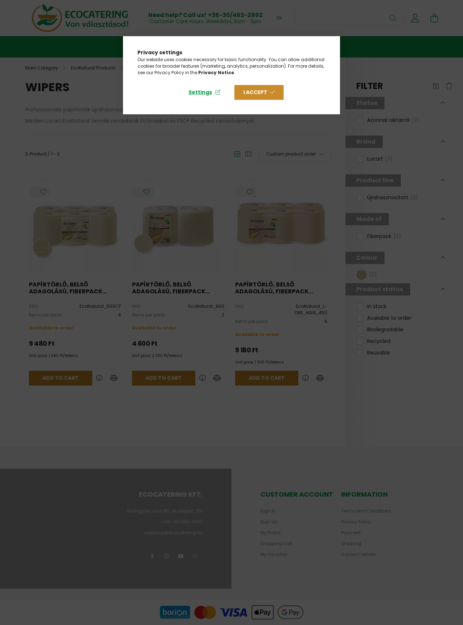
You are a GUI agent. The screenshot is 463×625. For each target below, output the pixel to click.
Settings (200, 92)
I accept (255, 92)
